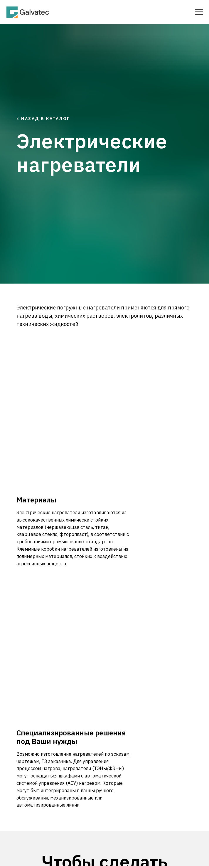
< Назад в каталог (43, 118)
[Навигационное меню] (199, 12)
